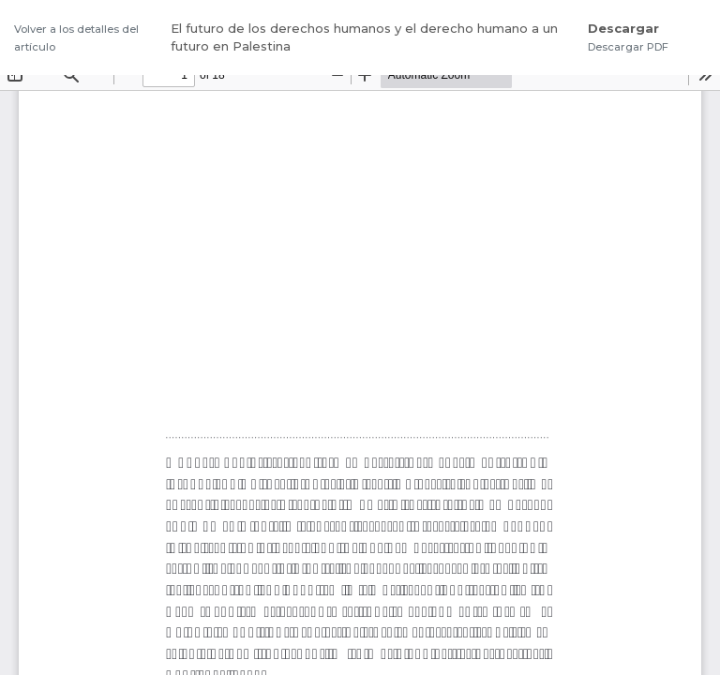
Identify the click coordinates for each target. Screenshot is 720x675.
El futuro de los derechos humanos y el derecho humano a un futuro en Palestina (364, 37)
